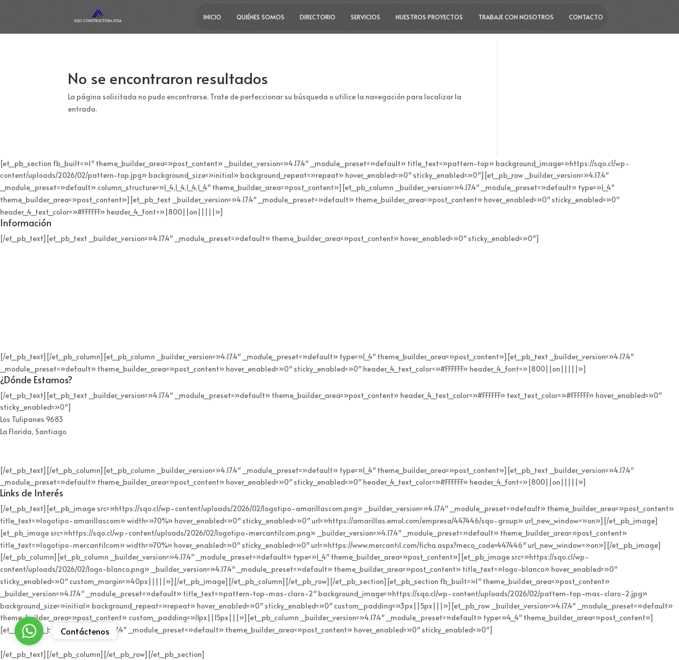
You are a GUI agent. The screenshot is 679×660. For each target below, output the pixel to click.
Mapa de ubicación (32, 451)
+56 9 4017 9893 (27, 306)
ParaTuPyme (376, 642)
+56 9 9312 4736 (26, 274)
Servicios (365, 17)
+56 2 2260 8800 (29, 262)
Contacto (586, 17)
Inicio (212, 17)
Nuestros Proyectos (429, 17)
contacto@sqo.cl (28, 337)
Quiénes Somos (260, 17)
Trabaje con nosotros (516, 17)
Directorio (317, 17)
